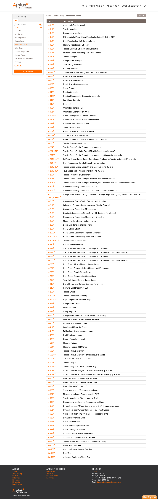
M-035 (50, 76)
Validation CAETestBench (23, 58)
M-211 (50, 205)
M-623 (50, 430)
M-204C (51, 155)
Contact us (96, 472)
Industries (16, 478)
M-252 (50, 308)
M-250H (51, 296)
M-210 (50, 201)
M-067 (50, 124)
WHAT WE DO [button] (96, 6)
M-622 (50, 426)
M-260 (50, 315)
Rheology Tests (20, 38)
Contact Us (28, 71)
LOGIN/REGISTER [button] (130, 6)
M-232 (50, 272)
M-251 (50, 304)
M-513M (51, 371)
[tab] (15, 20)
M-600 (50, 378)
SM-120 (51, 457)
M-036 (50, 80)
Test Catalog (58, 16)
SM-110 (51, 453)
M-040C (51, 96)
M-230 (50, 264)
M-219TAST (52, 241)
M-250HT (51, 300)
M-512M (51, 367)
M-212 (50, 209)
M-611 (50, 410)
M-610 (50, 406)
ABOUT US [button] (112, 6)
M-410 (50, 323)
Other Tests (18, 48)
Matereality (50, 472)
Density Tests (19, 34)
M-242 (50, 284)
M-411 (50, 327)
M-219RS (51, 237)
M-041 (50, 100)
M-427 (50, 339)
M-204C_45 (52, 159)
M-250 (50, 292)
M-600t (50, 382)
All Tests (17, 31)
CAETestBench (52, 476)
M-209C (51, 191)
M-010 (50, 25)
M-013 (50, 37)
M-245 (50, 288)
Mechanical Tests (20, 45)
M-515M (51, 375)
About (14, 472)
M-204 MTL (52, 151)
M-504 (50, 347)
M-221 (50, 249)
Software (17, 62)
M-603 (50, 390)
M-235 (50, 280)
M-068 (50, 128)
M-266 (50, 319)
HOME (84, 5)
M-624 (50, 434)
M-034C (51, 72)
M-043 (50, 104)
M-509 (50, 359)
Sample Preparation (21, 51)
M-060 (50, 120)
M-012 (50, 33)
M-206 (50, 179)
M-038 (50, 88)
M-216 (50, 221)
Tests (16, 28)
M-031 (50, 61)
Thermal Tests (19, 41)
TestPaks (18, 66)
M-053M (51, 116)
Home (48, 16)
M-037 (50, 84)
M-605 (50, 398)
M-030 (50, 57)
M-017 (50, 53)
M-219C (51, 233)
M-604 (50, 394)
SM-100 (51, 449)
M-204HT (51, 163)
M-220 (50, 245)
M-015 (50, 45)
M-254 (50, 312)
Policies (15, 476)
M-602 (50, 386)
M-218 (50, 225)
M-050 (50, 108)
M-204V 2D (52, 167)
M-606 (50, 402)
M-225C (51, 260)
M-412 (50, 331)
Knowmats (50, 478)
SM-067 (51, 445)
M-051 (50, 112)
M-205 (50, 175)
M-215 (50, 217)
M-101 (50, 132)
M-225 (50, 256)
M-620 (50, 418)
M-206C (51, 183)
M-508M (51, 355)
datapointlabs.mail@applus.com (109, 482)
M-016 (50, 49)
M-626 (50, 441)
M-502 (50, 343)
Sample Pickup (20, 55)
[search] (40, 25)
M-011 (50, 29)
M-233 (50, 276)
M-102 (50, 139)
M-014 (50, 41)
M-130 (50, 143)
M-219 (50, 229)
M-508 (50, 351)
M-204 (50, 147)
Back (141, 15)
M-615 (50, 414)
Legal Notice (17, 484)
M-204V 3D (52, 171)
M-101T (51, 135)
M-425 (50, 335)
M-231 (50, 268)
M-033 (50, 69)
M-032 (50, 65)
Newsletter (16, 482)
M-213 (50, 213)
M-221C (51, 252)
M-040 (50, 92)
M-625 (50, 437)
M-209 (50, 187)
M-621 (50, 422)
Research (16, 480)
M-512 (50, 363)
